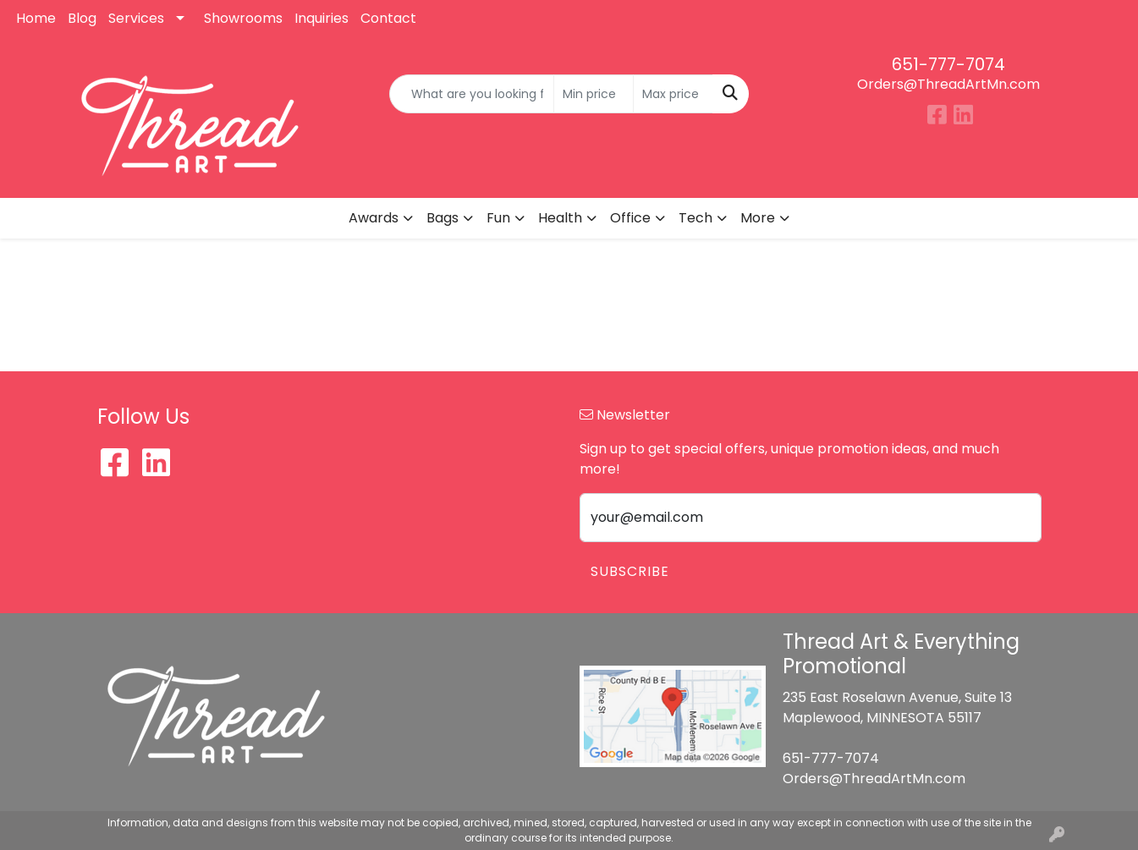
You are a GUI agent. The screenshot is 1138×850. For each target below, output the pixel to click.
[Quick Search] (471, 93)
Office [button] (630, 218)
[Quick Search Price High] (673, 93)
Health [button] (560, 218)
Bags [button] (442, 218)
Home (36, 18)
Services (136, 18)
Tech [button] (695, 218)
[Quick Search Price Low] (593, 93)
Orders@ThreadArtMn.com (948, 84)
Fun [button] (498, 218)
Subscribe (630, 571)
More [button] (757, 218)
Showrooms (243, 18)
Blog (82, 18)
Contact (388, 18)
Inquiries (321, 18)
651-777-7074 (948, 64)
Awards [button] (374, 218)
